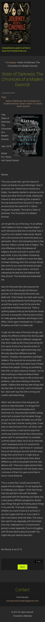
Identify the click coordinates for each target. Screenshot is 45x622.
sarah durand (23, 106)
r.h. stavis (37, 103)
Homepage (10, 62)
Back (22, 567)
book (22, 103)
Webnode (28, 616)
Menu (38, 5)
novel (28, 103)
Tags (3, 97)
